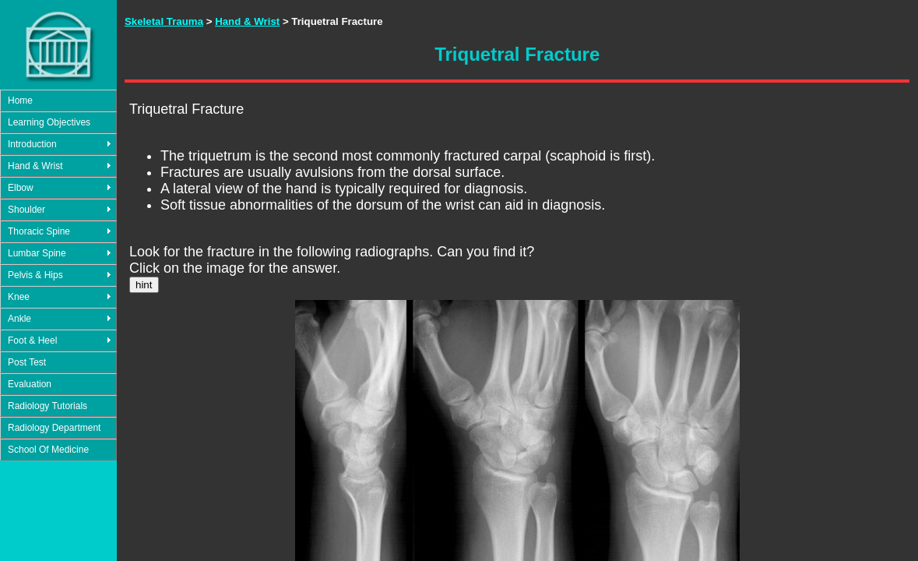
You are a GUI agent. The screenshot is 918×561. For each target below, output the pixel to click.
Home (20, 100)
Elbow (20, 187)
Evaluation (29, 384)
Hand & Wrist (35, 166)
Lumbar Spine (37, 253)
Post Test (27, 362)
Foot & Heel (32, 340)
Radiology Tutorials (47, 405)
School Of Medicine (48, 449)
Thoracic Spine (39, 231)
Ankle (19, 318)
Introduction (32, 144)
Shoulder (26, 209)
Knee (19, 296)
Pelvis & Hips (35, 275)
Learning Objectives (49, 122)
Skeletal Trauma (164, 21)
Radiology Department (54, 427)
